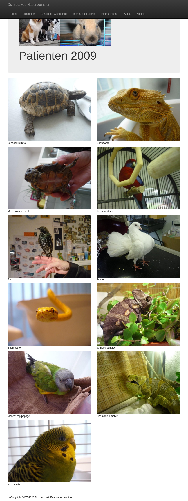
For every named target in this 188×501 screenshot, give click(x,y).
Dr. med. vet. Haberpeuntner (28, 4)
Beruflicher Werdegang (54, 13)
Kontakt (141, 13)
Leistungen (29, 13)
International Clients (84, 13)
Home (13, 13)
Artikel (127, 13)
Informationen (110, 13)
